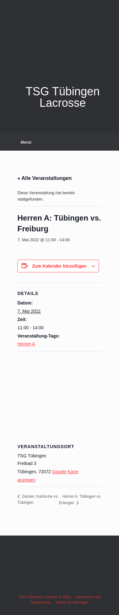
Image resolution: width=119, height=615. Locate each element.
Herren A (26, 343)
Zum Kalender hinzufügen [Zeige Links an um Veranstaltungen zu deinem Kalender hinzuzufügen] (59, 266)
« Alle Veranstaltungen (44, 178)
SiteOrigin (80, 602)
